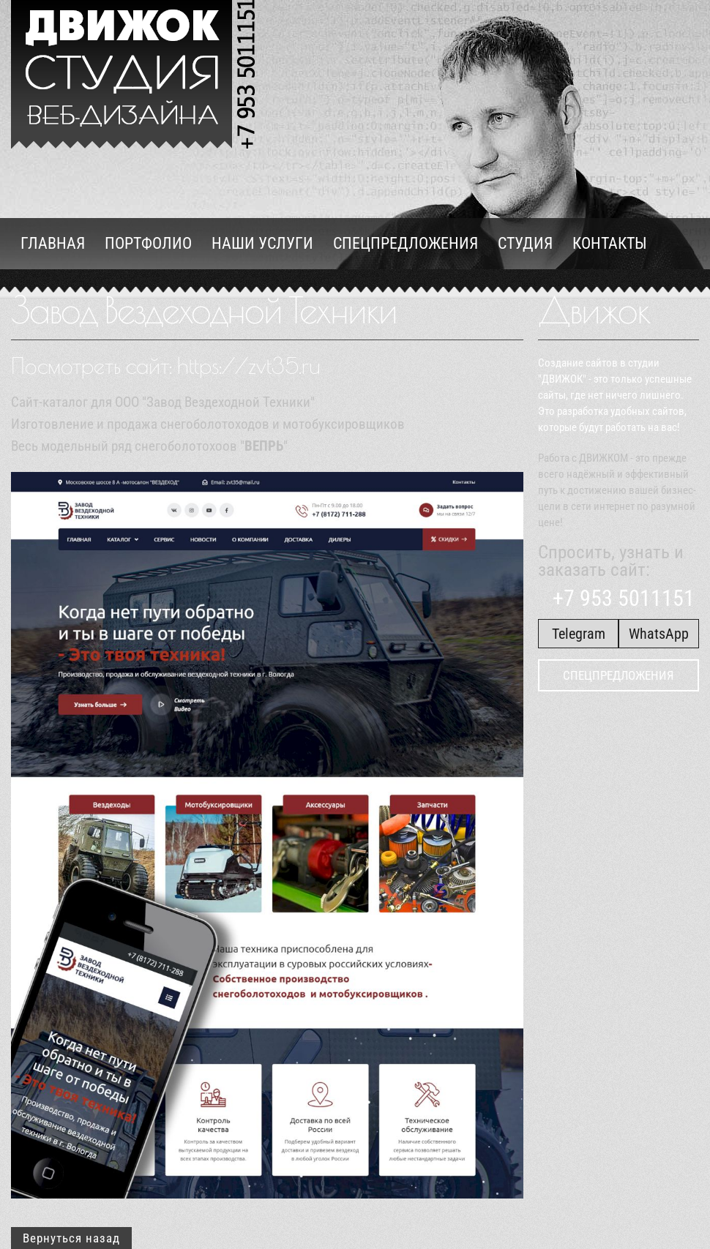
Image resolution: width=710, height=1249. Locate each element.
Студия (525, 243)
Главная (52, 243)
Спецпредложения (405, 243)
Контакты (609, 243)
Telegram (578, 633)
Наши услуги (262, 243)
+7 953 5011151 (622, 598)
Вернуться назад (71, 1238)
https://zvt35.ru (249, 365)
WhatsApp (659, 633)
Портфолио (148, 243)
